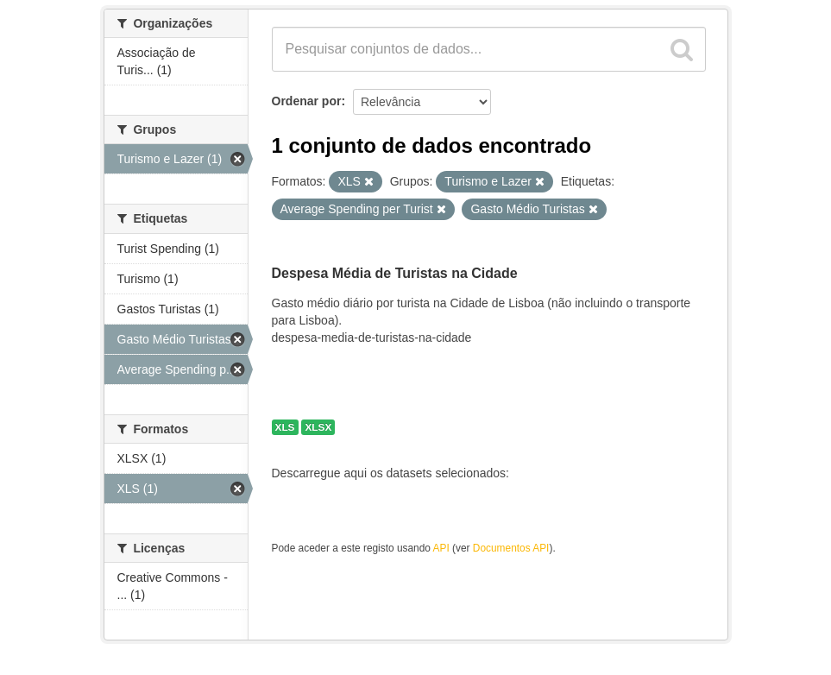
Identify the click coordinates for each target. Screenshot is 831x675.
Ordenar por (307, 101)
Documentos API (511, 548)
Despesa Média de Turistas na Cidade (395, 273)
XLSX (318, 427)
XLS (285, 427)
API (441, 548)
